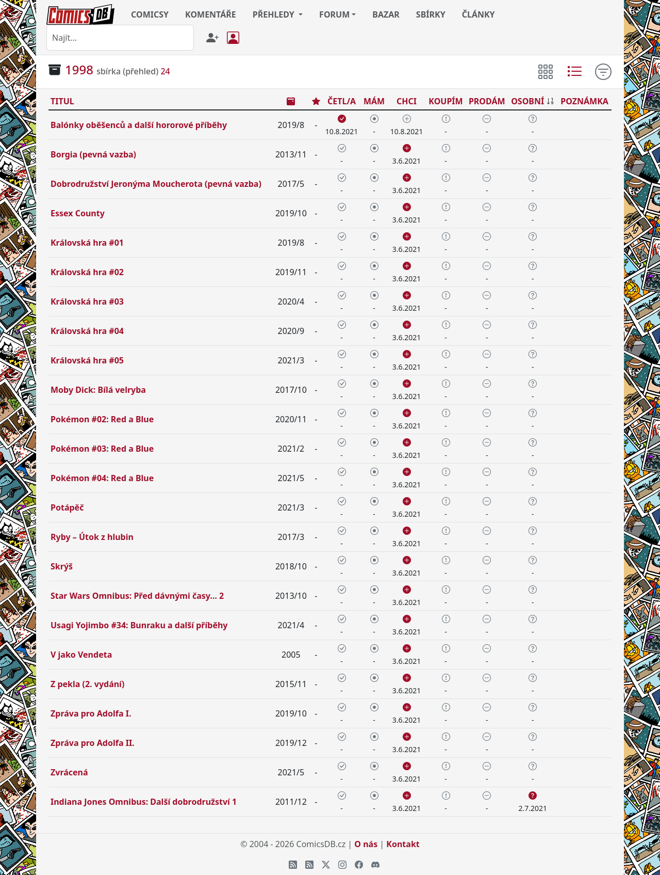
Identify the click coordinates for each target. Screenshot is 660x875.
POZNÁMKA (584, 101)
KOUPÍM (445, 101)
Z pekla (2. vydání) (87, 684)
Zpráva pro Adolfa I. (91, 713)
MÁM (374, 101)
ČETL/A (341, 101)
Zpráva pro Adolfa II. (93, 743)
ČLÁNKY (478, 14)
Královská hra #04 (87, 331)
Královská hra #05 (87, 360)
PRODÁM (487, 101)
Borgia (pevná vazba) (93, 154)
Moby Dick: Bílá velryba (98, 389)
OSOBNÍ (527, 101)
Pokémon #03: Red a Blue (102, 448)
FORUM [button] (334, 14)
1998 (79, 69)
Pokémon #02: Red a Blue (102, 419)
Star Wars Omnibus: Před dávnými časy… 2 (137, 595)
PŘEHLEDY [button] (274, 14)
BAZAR (386, 14)
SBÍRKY (431, 14)
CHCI (407, 101)
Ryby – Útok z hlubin (92, 537)
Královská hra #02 (87, 272)
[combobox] (120, 38)
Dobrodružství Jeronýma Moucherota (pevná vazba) (156, 183)
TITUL (62, 101)
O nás (365, 844)
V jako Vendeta (81, 654)
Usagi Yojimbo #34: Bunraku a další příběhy (139, 625)
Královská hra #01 (87, 242)
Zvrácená (69, 772)
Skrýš (62, 566)
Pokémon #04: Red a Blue (102, 478)
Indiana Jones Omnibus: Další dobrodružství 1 (144, 801)
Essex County (78, 213)
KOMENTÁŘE (210, 14)
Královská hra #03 (87, 301)
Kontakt (402, 844)
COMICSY (150, 14)
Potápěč (67, 507)
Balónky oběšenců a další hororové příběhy (139, 125)
